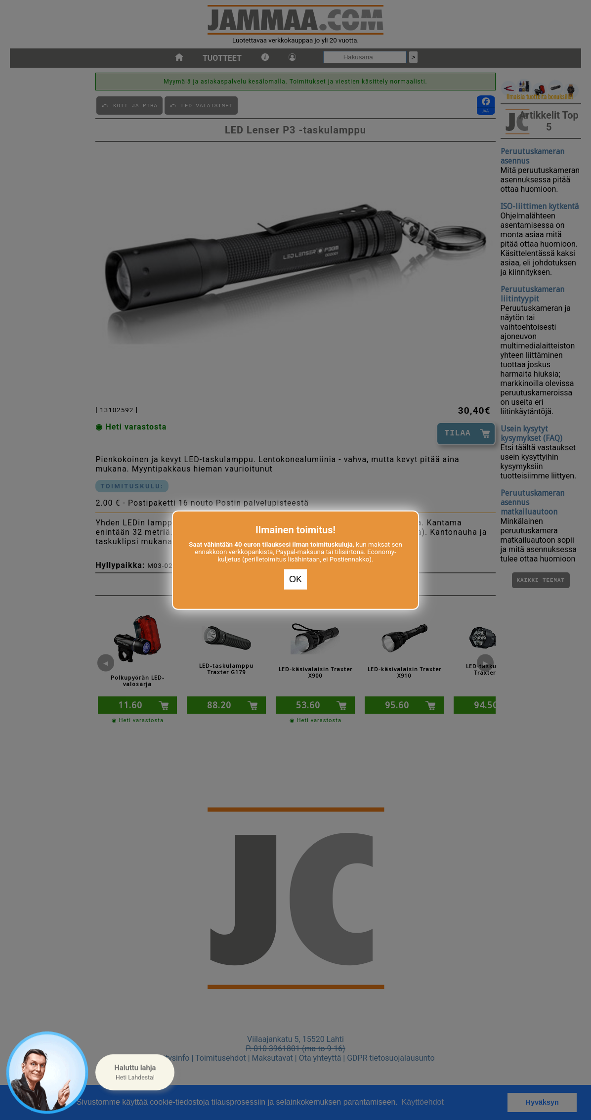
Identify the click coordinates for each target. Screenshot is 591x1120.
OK (295, 579)
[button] (134, 1073)
